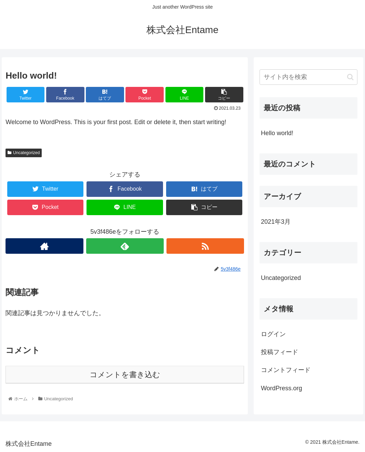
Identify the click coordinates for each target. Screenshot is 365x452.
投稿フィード (279, 352)
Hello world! (277, 133)
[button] (350, 77)
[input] (308, 77)
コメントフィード (286, 369)
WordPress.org (281, 388)
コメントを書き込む (125, 374)
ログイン (273, 334)
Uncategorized (24, 152)
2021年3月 (276, 221)
